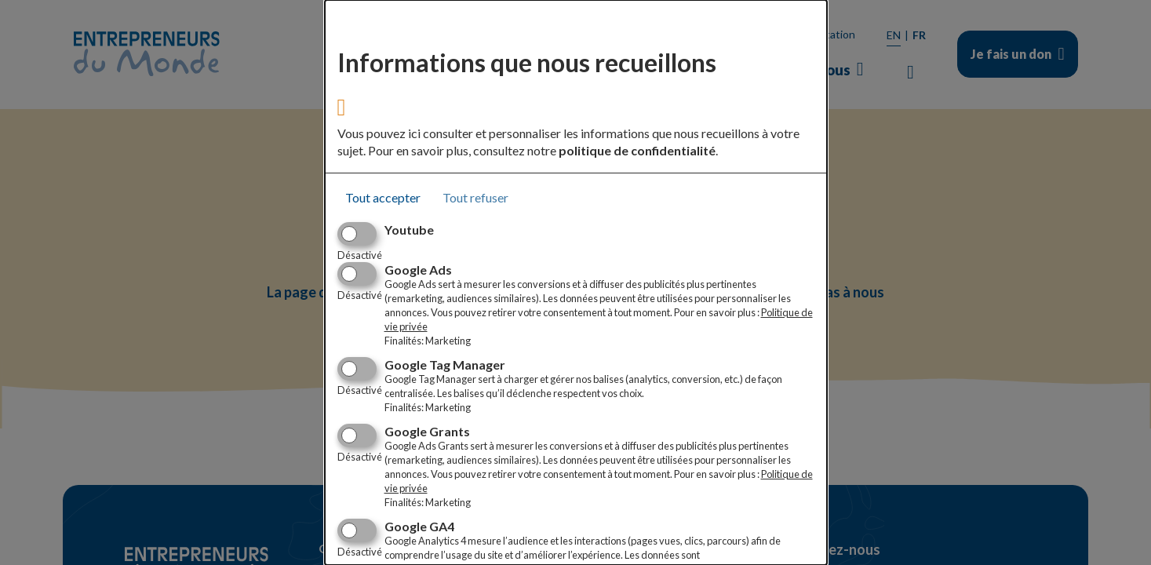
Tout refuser (475, 197)
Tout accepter (383, 197)
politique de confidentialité (637, 150)
